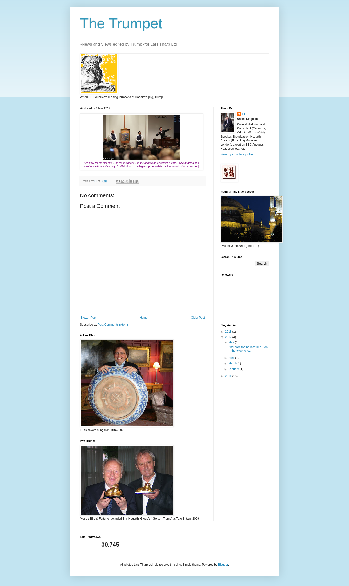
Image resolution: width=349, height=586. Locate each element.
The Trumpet (121, 23)
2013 (228, 331)
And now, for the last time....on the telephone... (248, 348)
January (234, 369)
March (233, 363)
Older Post (198, 317)
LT (243, 114)
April (232, 357)
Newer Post (88, 317)
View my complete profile (237, 154)
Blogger (223, 564)
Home (144, 317)
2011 (228, 376)
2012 (228, 337)
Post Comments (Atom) (113, 324)
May (232, 342)
